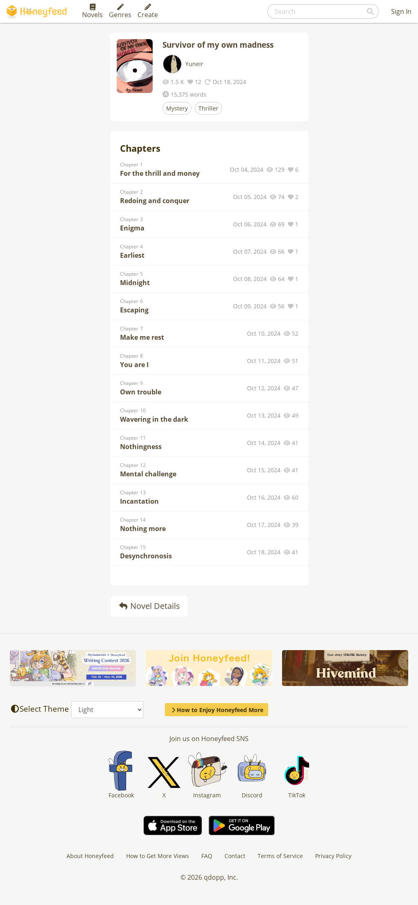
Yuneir (194, 64)
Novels (92, 11)
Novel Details (149, 605)
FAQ (206, 856)
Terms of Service (280, 856)
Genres (120, 11)
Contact (235, 856)
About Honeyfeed (90, 856)
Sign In (401, 11)
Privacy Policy (333, 856)
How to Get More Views (157, 856)
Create (148, 11)
